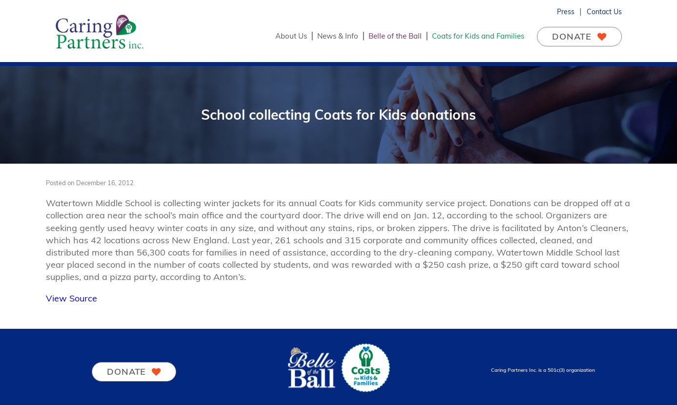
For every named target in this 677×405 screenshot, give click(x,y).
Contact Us (604, 11)
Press (565, 11)
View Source (71, 298)
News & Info (337, 36)
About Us (291, 36)
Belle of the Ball (395, 36)
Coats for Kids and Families (478, 36)
